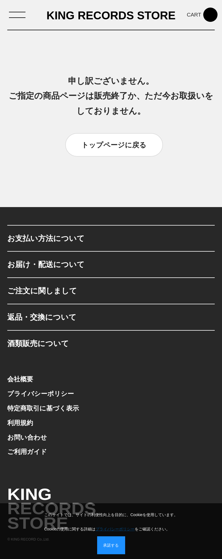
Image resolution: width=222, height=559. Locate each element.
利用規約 (20, 422)
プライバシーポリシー (40, 393)
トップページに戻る (113, 145)
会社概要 (20, 379)
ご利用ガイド (27, 451)
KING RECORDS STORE (111, 15)
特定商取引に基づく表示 (43, 408)
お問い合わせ (27, 437)
